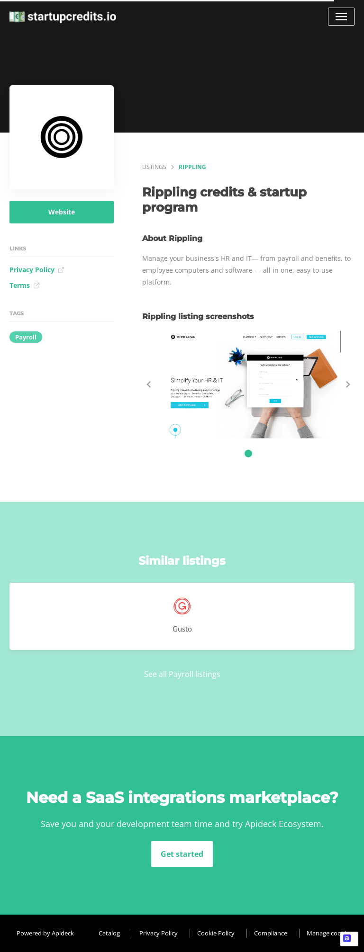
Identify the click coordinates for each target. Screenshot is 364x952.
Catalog (109, 933)
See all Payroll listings (182, 674)
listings (154, 167)
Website (61, 211)
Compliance (270, 933)
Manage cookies (329, 933)
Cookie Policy (216, 933)
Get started (182, 854)
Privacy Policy (36, 269)
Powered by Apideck (45, 933)
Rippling (192, 167)
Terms (24, 285)
